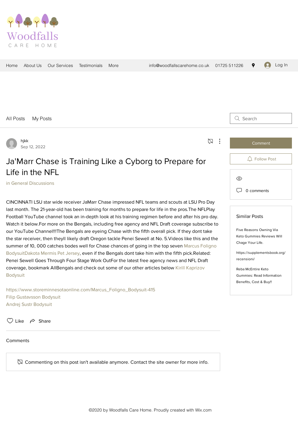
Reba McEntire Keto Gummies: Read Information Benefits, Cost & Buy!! (259, 275)
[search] (261, 118)
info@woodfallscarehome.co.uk (179, 65)
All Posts (15, 118)
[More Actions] (216, 141)
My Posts (42, 118)
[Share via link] (40, 320)
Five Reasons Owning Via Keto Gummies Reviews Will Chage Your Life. (259, 236)
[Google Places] (253, 65)
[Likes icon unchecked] (10, 320)
